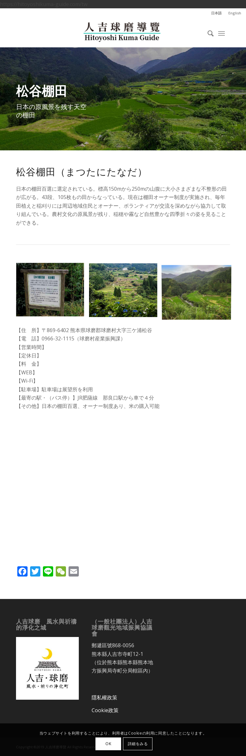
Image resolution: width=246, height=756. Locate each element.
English (234, 13)
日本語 (216, 13)
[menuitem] (216, 13)
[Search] (207, 32)
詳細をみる (138, 743)
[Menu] (221, 32)
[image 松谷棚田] (52, 292)
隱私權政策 (104, 697)
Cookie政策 (105, 710)
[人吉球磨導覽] (123, 32)
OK (108, 743)
